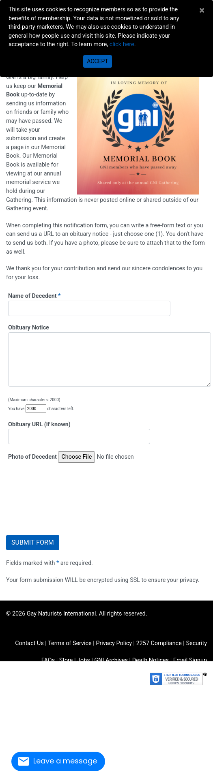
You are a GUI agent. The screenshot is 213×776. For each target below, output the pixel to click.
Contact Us (29, 643)
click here (122, 44)
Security (196, 643)
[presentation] (53, 497)
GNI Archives (111, 660)
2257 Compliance (159, 643)
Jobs (83, 660)
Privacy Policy (114, 643)
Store (66, 660)
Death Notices (150, 660)
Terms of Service (70, 643)
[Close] (202, 10)
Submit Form (32, 542)
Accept (97, 61)
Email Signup (190, 660)
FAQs (48, 660)
